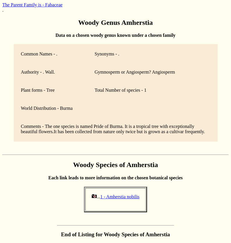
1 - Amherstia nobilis (120, 196)
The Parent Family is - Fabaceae (32, 4)
